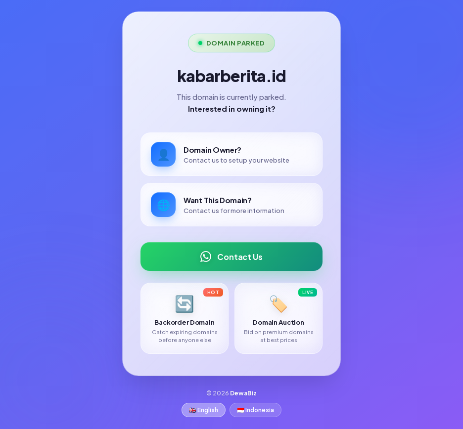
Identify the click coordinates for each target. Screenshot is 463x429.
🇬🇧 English (203, 410)
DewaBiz (243, 393)
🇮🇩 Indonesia (255, 410)
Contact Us (231, 256)
